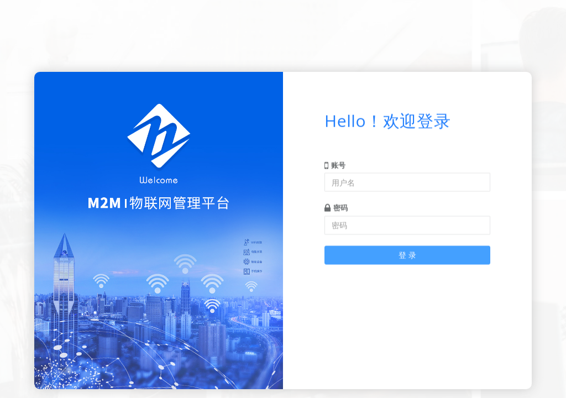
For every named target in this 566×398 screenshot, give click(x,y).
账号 (334, 162)
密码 (336, 205)
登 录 (407, 252)
